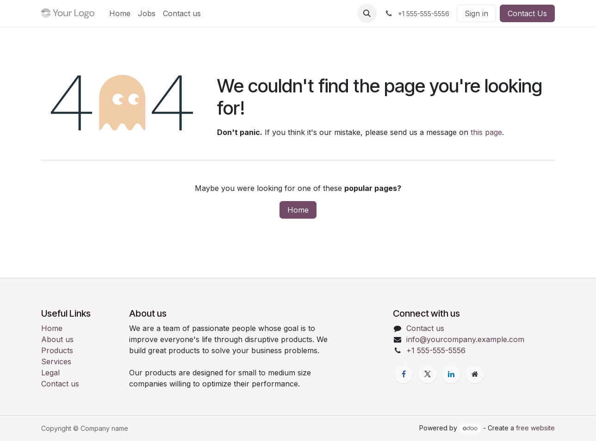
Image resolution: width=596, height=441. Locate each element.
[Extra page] (475, 374)
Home (298, 209)
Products (57, 350)
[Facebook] (403, 374)
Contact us (60, 383)
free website (535, 428)
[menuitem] (120, 13)
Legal (50, 372)
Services (56, 361)
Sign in (476, 13)
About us (57, 339)
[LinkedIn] (451, 374)
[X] (427, 374)
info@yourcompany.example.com (465, 339)
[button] (367, 13)
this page (486, 132)
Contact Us (527, 13)
